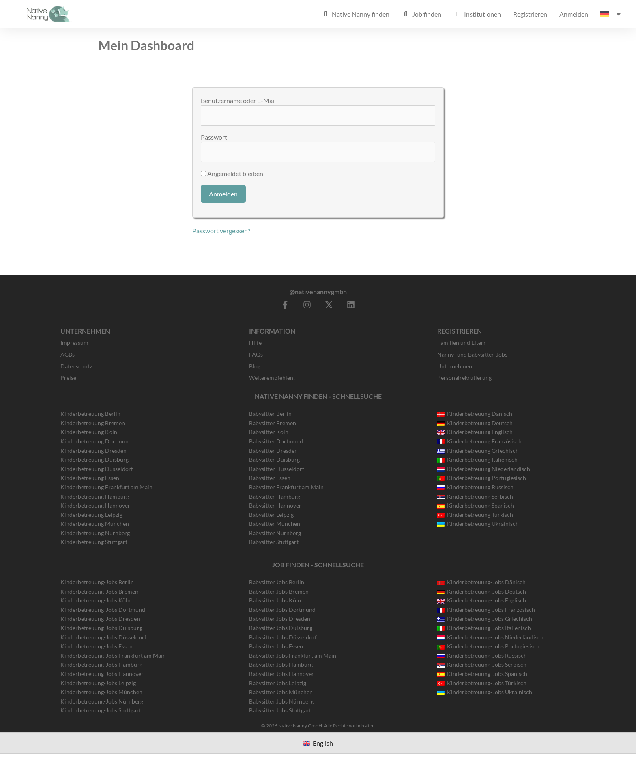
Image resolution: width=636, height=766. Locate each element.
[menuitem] (611, 14)
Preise (68, 377)
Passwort (214, 137)
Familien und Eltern (462, 342)
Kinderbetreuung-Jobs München (101, 692)
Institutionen (477, 14)
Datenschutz (76, 366)
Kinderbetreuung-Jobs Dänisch (481, 582)
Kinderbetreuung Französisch (479, 441)
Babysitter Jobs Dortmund (282, 609)
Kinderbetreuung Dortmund (96, 441)
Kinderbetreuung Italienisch (477, 459)
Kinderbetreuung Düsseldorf (96, 468)
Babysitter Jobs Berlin (276, 582)
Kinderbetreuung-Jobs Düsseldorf (103, 637)
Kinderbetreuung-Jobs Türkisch (481, 683)
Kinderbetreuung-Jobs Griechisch (484, 618)
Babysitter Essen (269, 477)
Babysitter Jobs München (281, 692)
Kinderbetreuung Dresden (93, 450)
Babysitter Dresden (273, 450)
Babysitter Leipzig (271, 514)
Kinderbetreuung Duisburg (94, 459)
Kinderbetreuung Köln (88, 431)
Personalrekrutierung (464, 377)
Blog (254, 366)
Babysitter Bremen (272, 423)
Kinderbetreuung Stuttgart (93, 541)
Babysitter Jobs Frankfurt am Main (292, 655)
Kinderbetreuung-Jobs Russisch (482, 655)
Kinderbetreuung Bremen (92, 423)
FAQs (256, 354)
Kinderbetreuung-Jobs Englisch (481, 600)
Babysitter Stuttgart (274, 541)
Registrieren (530, 14)
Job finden (421, 14)
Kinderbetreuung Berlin (90, 413)
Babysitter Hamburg (274, 496)
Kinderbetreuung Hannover (95, 505)
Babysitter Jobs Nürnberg (281, 701)
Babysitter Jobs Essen (276, 646)
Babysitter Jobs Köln (275, 600)
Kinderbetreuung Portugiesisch (481, 477)
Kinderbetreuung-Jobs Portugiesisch (488, 646)
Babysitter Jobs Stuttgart (280, 710)
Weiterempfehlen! (272, 377)
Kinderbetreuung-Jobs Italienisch (484, 627)
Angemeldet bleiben (232, 173)
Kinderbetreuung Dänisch (474, 413)
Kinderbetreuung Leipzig (91, 514)
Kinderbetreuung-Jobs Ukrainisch (484, 692)
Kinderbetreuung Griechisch (478, 450)
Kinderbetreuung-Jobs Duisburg (101, 627)
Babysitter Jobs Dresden (279, 618)
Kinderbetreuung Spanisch (475, 505)
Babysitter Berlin (270, 413)
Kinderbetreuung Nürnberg (95, 532)
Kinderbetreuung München (94, 523)
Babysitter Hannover (275, 505)
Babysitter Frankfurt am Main (286, 487)
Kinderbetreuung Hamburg (94, 496)
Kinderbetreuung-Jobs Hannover (102, 673)
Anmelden (573, 14)
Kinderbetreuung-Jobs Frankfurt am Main (113, 655)
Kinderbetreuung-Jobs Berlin (97, 582)
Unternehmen (454, 366)
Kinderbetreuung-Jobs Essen (96, 646)
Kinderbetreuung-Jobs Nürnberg (101, 701)
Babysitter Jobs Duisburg (280, 627)
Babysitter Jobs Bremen (279, 591)
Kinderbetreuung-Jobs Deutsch (481, 591)
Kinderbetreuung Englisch (475, 431)
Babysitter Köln (268, 431)
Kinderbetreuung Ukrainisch (478, 523)
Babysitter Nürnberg (275, 532)
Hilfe (255, 342)
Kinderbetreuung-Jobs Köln (95, 600)
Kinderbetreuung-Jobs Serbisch (481, 664)
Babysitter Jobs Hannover (281, 673)
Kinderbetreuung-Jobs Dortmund (102, 609)
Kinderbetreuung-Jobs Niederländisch (490, 637)
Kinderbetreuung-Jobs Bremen (99, 591)
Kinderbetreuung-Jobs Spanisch (482, 673)
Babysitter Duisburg (274, 459)
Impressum (74, 342)
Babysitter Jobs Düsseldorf (283, 637)
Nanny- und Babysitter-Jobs (472, 354)
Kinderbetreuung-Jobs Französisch (486, 609)
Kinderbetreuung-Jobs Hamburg (101, 664)
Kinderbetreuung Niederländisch (483, 468)
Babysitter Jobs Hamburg (281, 664)
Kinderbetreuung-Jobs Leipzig (98, 683)
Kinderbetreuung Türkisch (475, 514)
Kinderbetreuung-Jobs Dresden (100, 618)
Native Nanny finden (355, 14)
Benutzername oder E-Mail (238, 100)
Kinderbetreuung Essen (89, 477)
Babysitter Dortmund (276, 441)
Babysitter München (274, 523)
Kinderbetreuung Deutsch (475, 423)
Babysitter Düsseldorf (276, 468)
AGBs (67, 354)
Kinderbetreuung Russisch (475, 487)
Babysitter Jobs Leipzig (277, 683)
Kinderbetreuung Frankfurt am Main (106, 487)
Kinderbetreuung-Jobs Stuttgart (100, 710)
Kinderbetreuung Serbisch (475, 496)
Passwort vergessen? (221, 231)
